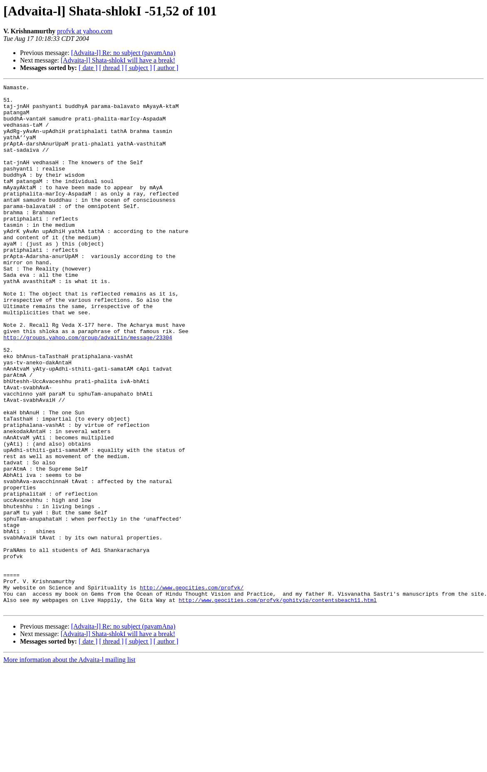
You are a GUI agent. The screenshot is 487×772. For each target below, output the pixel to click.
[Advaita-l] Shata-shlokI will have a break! (118, 60)
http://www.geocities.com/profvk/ (192, 688)
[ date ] (88, 67)
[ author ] (166, 67)
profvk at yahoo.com (84, 31)
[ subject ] (138, 67)
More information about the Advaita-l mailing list (69, 764)
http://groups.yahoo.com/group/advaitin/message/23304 (87, 388)
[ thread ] (111, 67)
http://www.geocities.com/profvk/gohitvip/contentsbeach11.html (278, 703)
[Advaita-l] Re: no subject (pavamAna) (123, 52)
